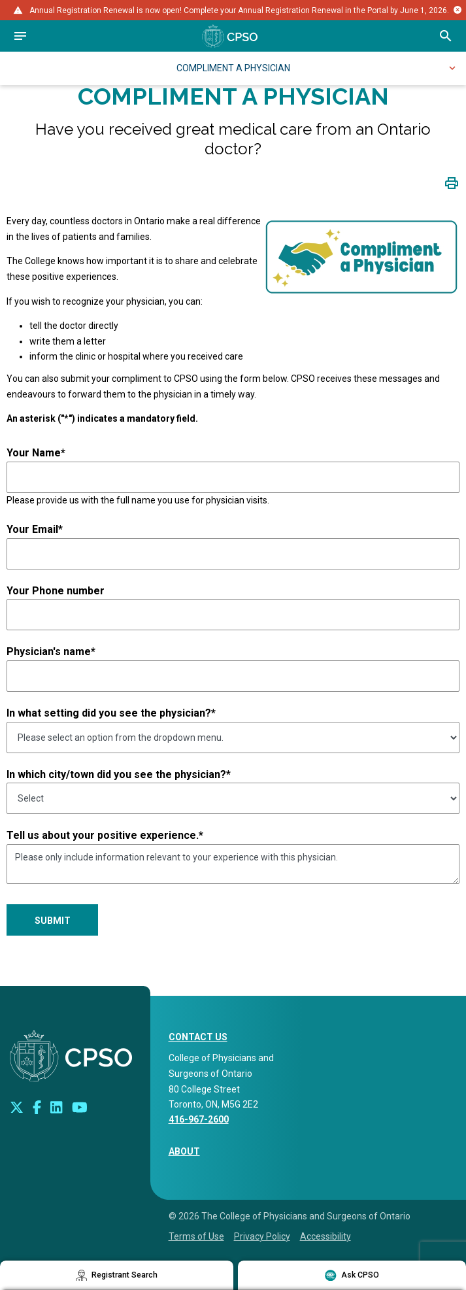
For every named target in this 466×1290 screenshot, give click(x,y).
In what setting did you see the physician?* (111, 713)
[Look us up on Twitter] (17, 1107)
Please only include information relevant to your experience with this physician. (233, 864)
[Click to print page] (451, 183)
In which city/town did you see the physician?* (119, 774)
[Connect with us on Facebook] (37, 1107)
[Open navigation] (20, 36)
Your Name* (36, 453)
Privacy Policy (262, 1236)
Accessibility (325, 1236)
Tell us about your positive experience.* (105, 835)
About (184, 1151)
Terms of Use (196, 1236)
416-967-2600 (199, 1119)
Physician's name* (51, 651)
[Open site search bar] (446, 36)
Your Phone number (56, 591)
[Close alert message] (457, 10)
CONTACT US (198, 1037)
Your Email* (35, 529)
